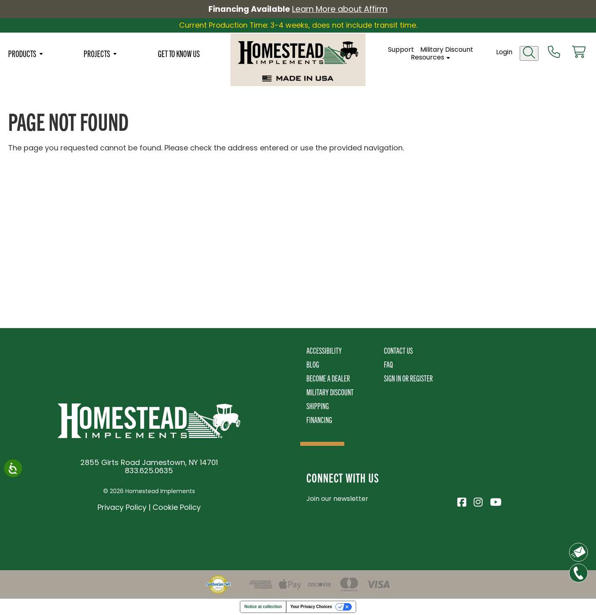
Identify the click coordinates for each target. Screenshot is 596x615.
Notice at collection (263, 606)
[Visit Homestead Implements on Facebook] (461, 501)
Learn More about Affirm (341, 9)
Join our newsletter (337, 498)
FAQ (388, 364)
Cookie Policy (177, 507)
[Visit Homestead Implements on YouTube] (494, 501)
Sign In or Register (408, 378)
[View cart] (578, 53)
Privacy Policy (121, 507)
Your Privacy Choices (311, 606)
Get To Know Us (179, 55)
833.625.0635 (149, 470)
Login (504, 53)
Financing (319, 419)
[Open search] (528, 54)
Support (402, 50)
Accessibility (324, 350)
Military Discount (447, 50)
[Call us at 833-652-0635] (553, 53)
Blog (312, 364)
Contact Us (398, 350)
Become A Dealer (328, 378)
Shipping (317, 406)
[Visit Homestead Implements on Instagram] (478, 501)
